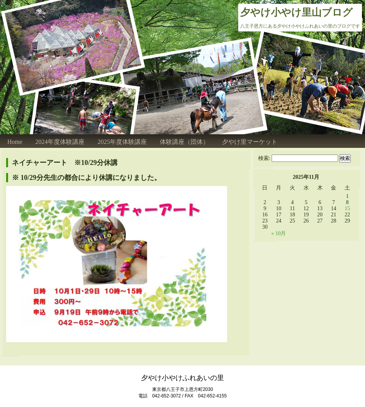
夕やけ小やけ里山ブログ (296, 12)
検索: (264, 158)
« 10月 (278, 233)
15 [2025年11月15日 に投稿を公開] (347, 208)
